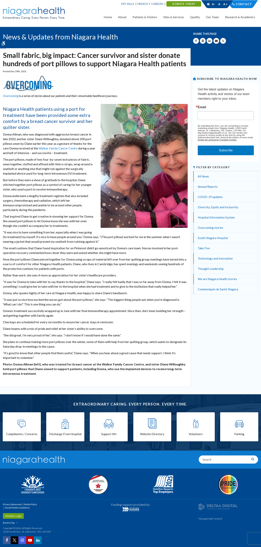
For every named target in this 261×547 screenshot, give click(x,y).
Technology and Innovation (215, 258)
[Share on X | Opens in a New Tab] (223, 41)
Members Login (13, 515)
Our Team (212, 17)
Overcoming (10, 96)
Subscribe (226, 150)
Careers (157, 3)
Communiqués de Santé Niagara (218, 289)
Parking (239, 434)
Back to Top (9, 522)
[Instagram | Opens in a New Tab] (22, 540)
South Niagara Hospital (213, 238)
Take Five (204, 248)
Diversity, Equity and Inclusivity (218, 207)
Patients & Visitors (145, 17)
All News (203, 176)
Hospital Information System (216, 217)
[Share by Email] (216, 41)
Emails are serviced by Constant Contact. (217, 140)
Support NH (108, 434)
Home (108, 17)
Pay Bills (127, 3)
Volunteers (196, 434)
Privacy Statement (12, 504)
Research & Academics (240, 17)
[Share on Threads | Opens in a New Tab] (203, 41)
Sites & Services (173, 17)
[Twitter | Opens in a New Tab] (14, 540)
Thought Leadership (211, 268)
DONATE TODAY (183, 3)
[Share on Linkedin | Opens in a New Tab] (209, 41)
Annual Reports (208, 186)
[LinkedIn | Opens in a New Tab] (38, 540)
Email (202, 107)
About (122, 17)
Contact (244, 4)
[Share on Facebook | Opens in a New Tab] (196, 41)
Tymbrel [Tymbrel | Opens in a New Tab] (218, 518)
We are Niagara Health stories (217, 279)
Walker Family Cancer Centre (58, 148)
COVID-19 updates (210, 197)
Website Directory (152, 434)
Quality (195, 17)
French (142, 3)
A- (213, 4)
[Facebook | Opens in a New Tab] (7, 540)
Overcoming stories (210, 227)
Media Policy (30, 504)
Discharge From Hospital (65, 434)
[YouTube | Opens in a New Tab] (30, 540)
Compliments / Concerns (21, 434)
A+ (225, 4)
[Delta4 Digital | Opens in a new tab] (218, 506)
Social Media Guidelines (17, 507)
